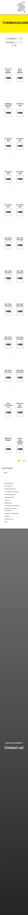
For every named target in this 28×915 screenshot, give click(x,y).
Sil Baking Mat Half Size (8, 105)
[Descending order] (21, 38)
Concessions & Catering (11, 491)
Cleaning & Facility (9, 489)
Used (5, 522)
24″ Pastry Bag (20, 206)
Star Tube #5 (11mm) (19, 305)
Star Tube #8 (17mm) (8, 371)
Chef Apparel (8, 486)
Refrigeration (8, 503)
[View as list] (15, 45)
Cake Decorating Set (8, 405)
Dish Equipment (9, 497)
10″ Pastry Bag (20, 104)
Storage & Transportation (11, 513)
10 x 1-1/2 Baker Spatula (8, 70)
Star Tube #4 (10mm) (8, 305)
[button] (24, 12)
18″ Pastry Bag (20, 172)
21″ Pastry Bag (8, 206)
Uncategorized (8, 519)
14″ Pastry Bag (20, 139)
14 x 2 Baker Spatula (20, 70)
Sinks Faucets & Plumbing (11, 505)
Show (10, 42)
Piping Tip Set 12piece (19, 405)
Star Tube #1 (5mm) (20, 239)
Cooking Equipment (10, 494)
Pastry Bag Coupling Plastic (20, 441)
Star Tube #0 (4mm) (8, 239)
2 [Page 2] (21, 460)
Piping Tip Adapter (8, 439)
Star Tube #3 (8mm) (19, 272)
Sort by (11, 38)
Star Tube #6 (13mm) (8, 338)
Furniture (6, 500)
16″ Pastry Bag (8, 172)
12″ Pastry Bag (8, 139)
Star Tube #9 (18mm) (20, 371)
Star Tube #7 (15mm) (20, 338)
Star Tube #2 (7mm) (8, 272)
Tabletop (7, 516)
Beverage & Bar (8, 483)
